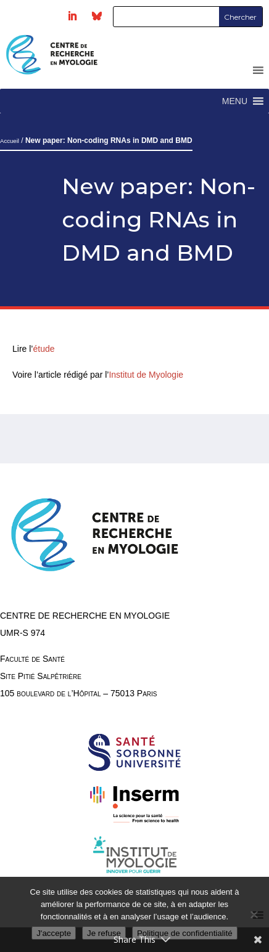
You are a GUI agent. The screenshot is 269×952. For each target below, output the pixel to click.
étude (45, 349)
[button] (234, 101)
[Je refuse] (253, 914)
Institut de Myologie (146, 375)
